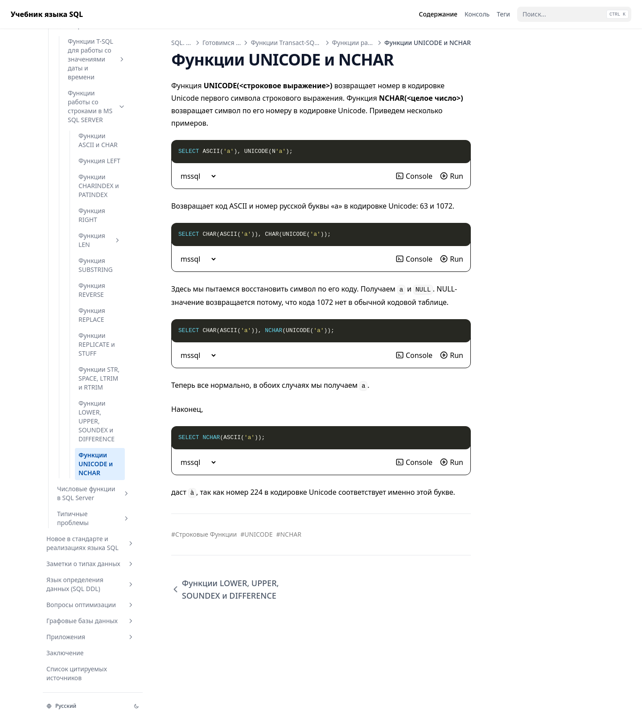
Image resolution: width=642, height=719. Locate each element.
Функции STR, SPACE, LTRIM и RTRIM (98, 378)
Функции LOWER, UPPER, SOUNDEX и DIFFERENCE (96, 421)
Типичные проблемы (93, 518)
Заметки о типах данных (90, 563)
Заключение (65, 653)
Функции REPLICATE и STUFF (96, 344)
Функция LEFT (99, 160)
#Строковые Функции (204, 534)
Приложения (90, 637)
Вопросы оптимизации (90, 604)
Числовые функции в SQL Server (93, 493)
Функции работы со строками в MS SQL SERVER (97, 106)
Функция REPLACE (91, 315)
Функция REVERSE (91, 290)
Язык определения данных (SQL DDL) (90, 584)
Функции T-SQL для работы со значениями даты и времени (97, 59)
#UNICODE (256, 534)
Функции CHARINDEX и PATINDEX (98, 186)
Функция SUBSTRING (95, 265)
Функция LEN (99, 240)
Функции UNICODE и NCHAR (95, 464)
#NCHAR (288, 534)
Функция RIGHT (91, 215)
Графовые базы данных (90, 620)
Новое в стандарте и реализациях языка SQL (90, 543)
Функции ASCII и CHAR (98, 140)
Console (413, 176)
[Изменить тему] (136, 706)
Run (451, 176)
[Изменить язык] (85, 706)
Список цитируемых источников (76, 673)
